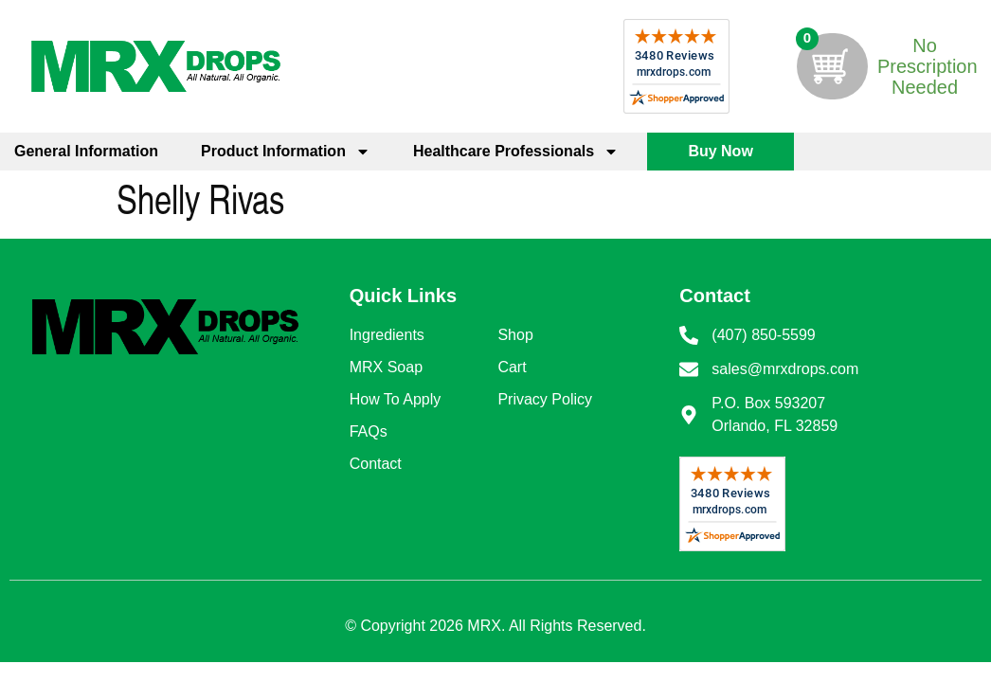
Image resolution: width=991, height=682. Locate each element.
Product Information (285, 152)
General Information (86, 151)
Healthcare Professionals (516, 152)
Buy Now (720, 151)
